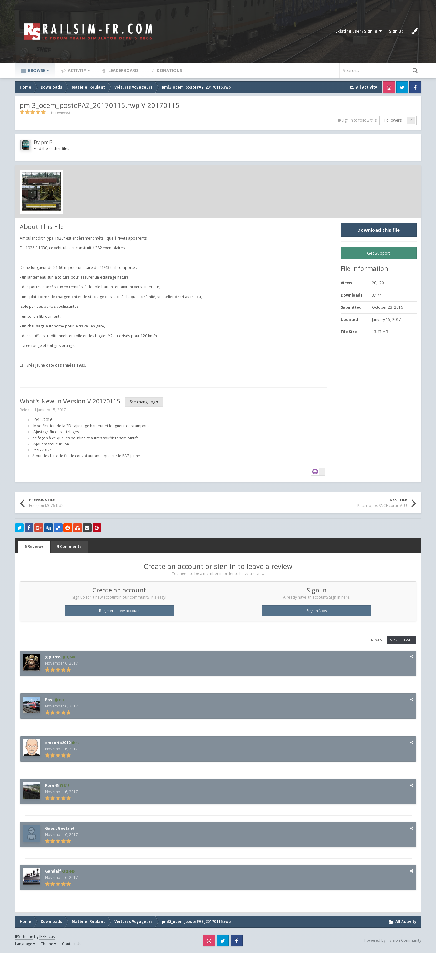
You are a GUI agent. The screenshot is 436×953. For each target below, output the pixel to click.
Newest (377, 640)
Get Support (378, 253)
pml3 (47, 142)
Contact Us (71, 943)
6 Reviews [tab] (34, 546)
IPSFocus (47, 936)
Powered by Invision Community (392, 940)
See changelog (144, 401)
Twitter (402, 87)
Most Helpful (401, 640)
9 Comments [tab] (69, 546)
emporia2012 (58, 742)
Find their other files (51, 148)
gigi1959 (53, 657)
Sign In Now (317, 610)
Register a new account (119, 610)
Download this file (378, 230)
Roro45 (52, 785)
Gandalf (53, 871)
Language (25, 943)
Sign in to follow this (359, 120)
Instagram (389, 87)
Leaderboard (123, 70)
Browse (38, 70)
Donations (169, 70)
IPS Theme (24, 936)
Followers (393, 120)
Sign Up (396, 31)
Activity (78, 70)
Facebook (415, 87)
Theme (48, 943)
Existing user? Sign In (358, 31)
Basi (49, 699)
